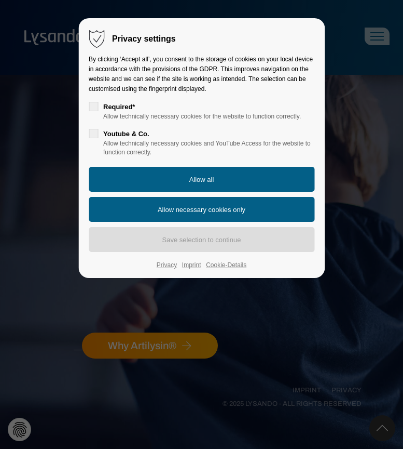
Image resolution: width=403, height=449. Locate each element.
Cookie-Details (226, 265)
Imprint (191, 265)
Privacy (167, 265)
